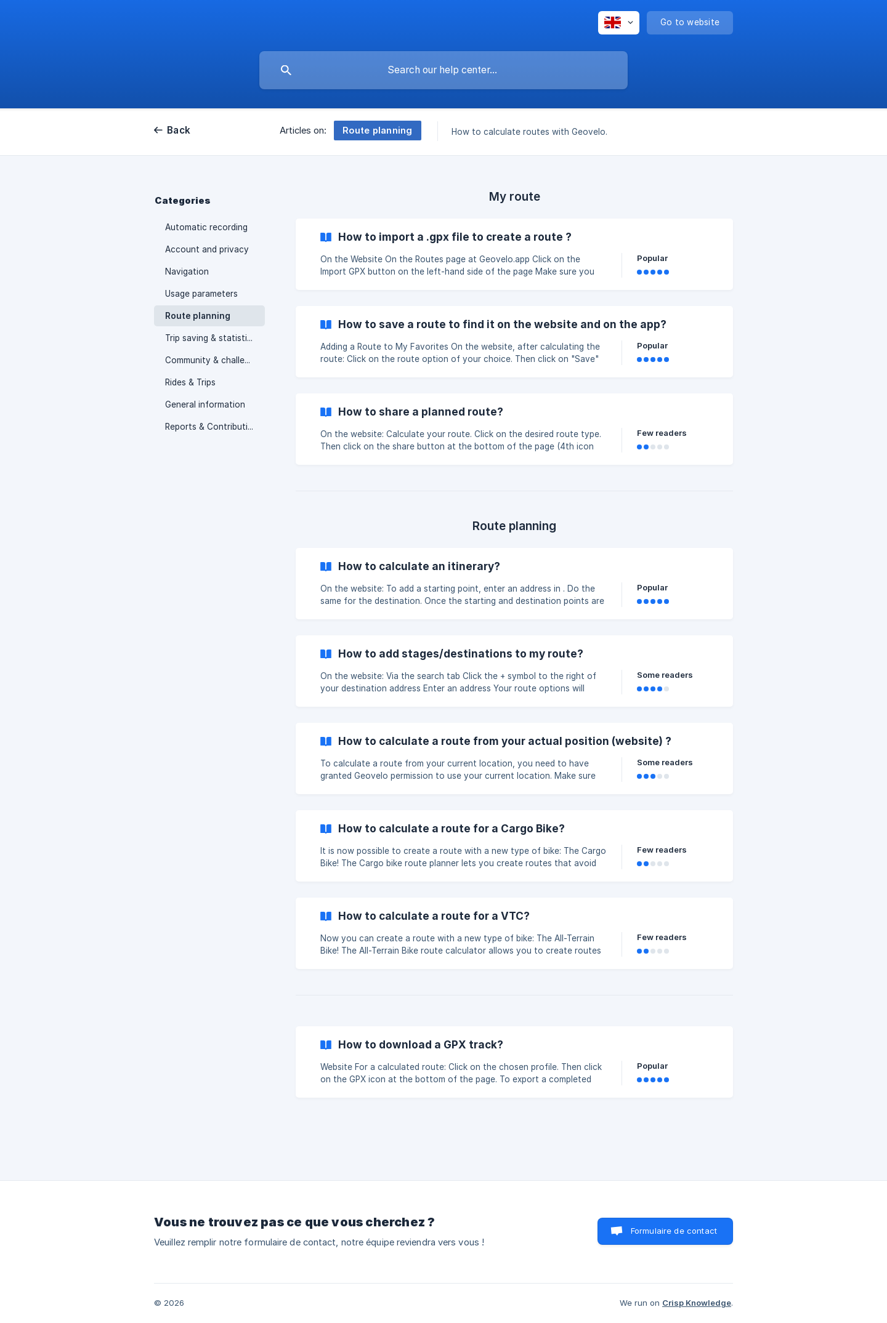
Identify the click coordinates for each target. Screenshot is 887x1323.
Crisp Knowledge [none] (696, 1303)
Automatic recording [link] (206, 227)
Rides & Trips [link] (190, 382)
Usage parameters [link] (201, 294)
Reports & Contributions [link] (213, 427)
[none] (618, 22)
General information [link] (205, 404)
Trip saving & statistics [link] (210, 338)
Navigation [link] (187, 271)
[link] (514, 254)
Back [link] (178, 130)
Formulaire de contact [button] (674, 1231)
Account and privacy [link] (207, 249)
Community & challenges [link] (214, 360)
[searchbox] (443, 70)
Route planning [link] (197, 316)
